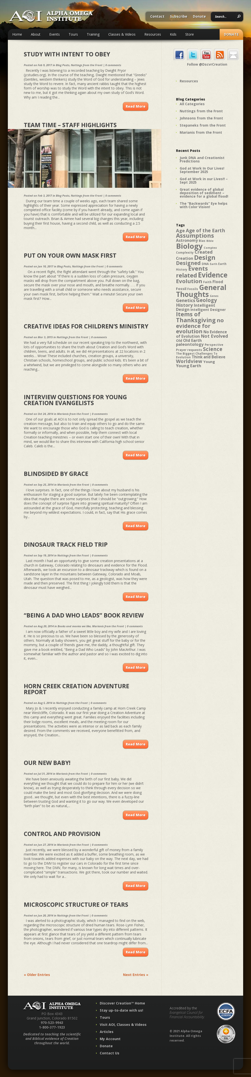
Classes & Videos (122, 34)
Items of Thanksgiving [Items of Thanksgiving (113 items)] (196, 317)
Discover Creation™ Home (122, 1003)
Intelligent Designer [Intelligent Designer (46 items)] (208, 309)
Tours (73, 34)
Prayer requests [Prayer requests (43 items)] (189, 350)
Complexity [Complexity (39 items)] (185, 252)
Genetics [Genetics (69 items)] (185, 300)
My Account (110, 1038)
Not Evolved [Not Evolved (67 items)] (214, 336)
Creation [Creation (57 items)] (184, 258)
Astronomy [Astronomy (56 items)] (187, 240)
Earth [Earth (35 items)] (213, 264)
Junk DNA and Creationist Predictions (202, 159)
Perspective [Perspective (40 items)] (214, 345)
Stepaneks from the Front (203, 125)
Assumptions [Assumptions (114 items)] (195, 235)
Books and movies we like (74, 626)
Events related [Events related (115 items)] (192, 271)
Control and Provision (62, 834)
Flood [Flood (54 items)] (218, 281)
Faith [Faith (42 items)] (207, 282)
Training (93, 34)
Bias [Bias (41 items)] (202, 241)
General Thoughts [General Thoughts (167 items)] (201, 291)
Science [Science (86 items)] (212, 349)
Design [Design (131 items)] (204, 257)
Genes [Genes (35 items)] (214, 296)
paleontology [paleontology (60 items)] (190, 344)
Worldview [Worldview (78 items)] (189, 361)
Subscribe (178, 17)
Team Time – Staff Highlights (70, 125)
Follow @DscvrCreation (207, 64)
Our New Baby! (47, 762)
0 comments (113, 65)
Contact (157, 17)
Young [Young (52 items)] (209, 361)
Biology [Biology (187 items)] (189, 246)
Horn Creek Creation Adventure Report (76, 689)
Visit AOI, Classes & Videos (123, 1024)
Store (189, 34)
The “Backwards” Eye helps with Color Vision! (203, 205)
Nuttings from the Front (86, 65)
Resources (152, 34)
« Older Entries (37, 974)
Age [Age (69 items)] (180, 230)
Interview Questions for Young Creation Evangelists (75, 400)
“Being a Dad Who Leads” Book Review (84, 615)
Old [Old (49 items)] (179, 340)
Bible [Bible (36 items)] (209, 241)
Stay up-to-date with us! (121, 1010)
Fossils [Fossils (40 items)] (192, 289)
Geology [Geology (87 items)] (206, 300)
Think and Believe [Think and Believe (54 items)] (208, 357)
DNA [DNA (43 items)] (205, 264)
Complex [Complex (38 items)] (210, 247)
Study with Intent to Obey (67, 54)
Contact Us (109, 1053)
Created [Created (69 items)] (204, 252)
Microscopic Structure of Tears (76, 904)
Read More (135, 106)
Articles (106, 1031)
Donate (199, 17)
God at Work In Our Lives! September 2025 (202, 170)
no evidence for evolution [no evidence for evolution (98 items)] (200, 325)
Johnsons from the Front (201, 118)
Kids (173, 34)
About (35, 34)
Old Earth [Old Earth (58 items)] (192, 340)
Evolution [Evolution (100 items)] (189, 281)
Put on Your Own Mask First (70, 255)
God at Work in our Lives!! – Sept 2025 (204, 180)
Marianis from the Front (73, 414)
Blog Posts (62, 65)
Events (54, 34)
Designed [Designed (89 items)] (188, 263)
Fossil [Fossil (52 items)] (181, 288)
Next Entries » (135, 974)
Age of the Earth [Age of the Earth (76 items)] (205, 230)
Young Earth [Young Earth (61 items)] (188, 365)
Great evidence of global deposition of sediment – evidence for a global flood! (204, 193)
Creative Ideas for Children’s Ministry (86, 326)
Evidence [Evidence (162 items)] (212, 274)
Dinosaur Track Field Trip (66, 544)
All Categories (192, 104)
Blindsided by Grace (56, 473)
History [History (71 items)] (184, 305)
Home (17, 34)
